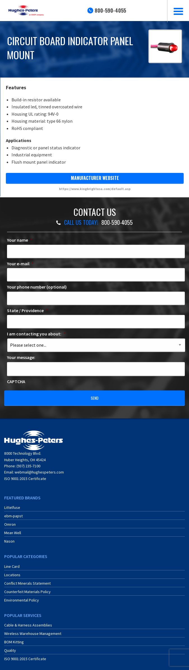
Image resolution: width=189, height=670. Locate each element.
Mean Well (12, 529)
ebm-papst (13, 512)
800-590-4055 (110, 10)
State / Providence (27, 310)
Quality (10, 646)
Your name (19, 240)
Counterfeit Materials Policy (27, 588)
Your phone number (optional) (37, 287)
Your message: (21, 357)
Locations (12, 571)
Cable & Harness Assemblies (28, 621)
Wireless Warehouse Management (32, 629)
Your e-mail (20, 263)
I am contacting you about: (36, 334)
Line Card (12, 562)
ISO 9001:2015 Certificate (25, 474)
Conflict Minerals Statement (27, 579)
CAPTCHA (16, 381)
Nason (9, 537)
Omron (10, 520)
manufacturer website (95, 178)
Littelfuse (12, 504)
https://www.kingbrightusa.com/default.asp (94, 189)
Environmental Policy (21, 596)
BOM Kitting (14, 638)
